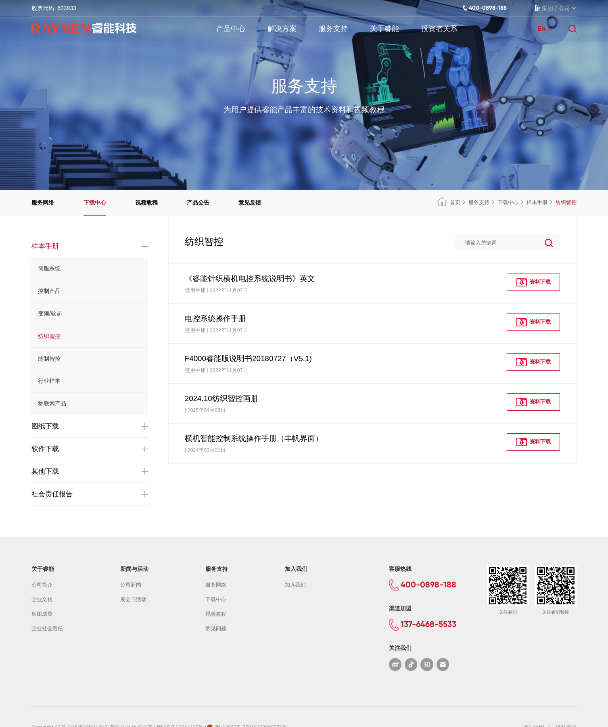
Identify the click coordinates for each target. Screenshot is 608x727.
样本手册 (537, 202)
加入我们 (295, 585)
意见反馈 (249, 202)
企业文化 (41, 599)
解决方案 (282, 29)
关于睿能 (384, 29)
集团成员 (41, 614)
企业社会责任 (47, 628)
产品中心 (230, 29)
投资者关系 (439, 29)
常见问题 (215, 628)
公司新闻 (130, 585)
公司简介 (41, 585)
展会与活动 (133, 599)
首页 (448, 202)
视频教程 (146, 202)
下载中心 (95, 202)
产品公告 (198, 202)
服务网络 (42, 202)
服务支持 (333, 29)
